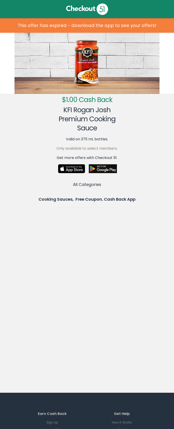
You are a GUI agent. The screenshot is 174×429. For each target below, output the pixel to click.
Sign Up (52, 422)
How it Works (122, 422)
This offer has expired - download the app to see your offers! (87, 25)
